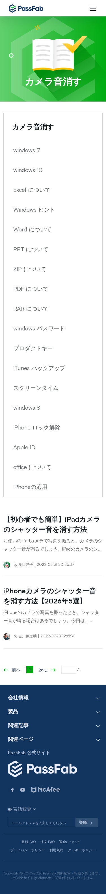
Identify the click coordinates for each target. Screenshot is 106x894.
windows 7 (26, 150)
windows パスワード (39, 328)
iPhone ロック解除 (36, 427)
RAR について (31, 308)
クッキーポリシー (82, 850)
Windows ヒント (34, 209)
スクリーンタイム (36, 387)
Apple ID (24, 447)
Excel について (32, 189)
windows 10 (27, 169)
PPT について (30, 249)
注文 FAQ (47, 842)
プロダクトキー (33, 348)
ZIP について (29, 268)
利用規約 (56, 850)
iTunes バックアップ (39, 367)
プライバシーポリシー (27, 850)
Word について (32, 229)
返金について (69, 842)
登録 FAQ (28, 842)
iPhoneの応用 (30, 486)
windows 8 (26, 407)
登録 (87, 823)
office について (32, 466)
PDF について (30, 288)
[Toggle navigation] (93, 8)
